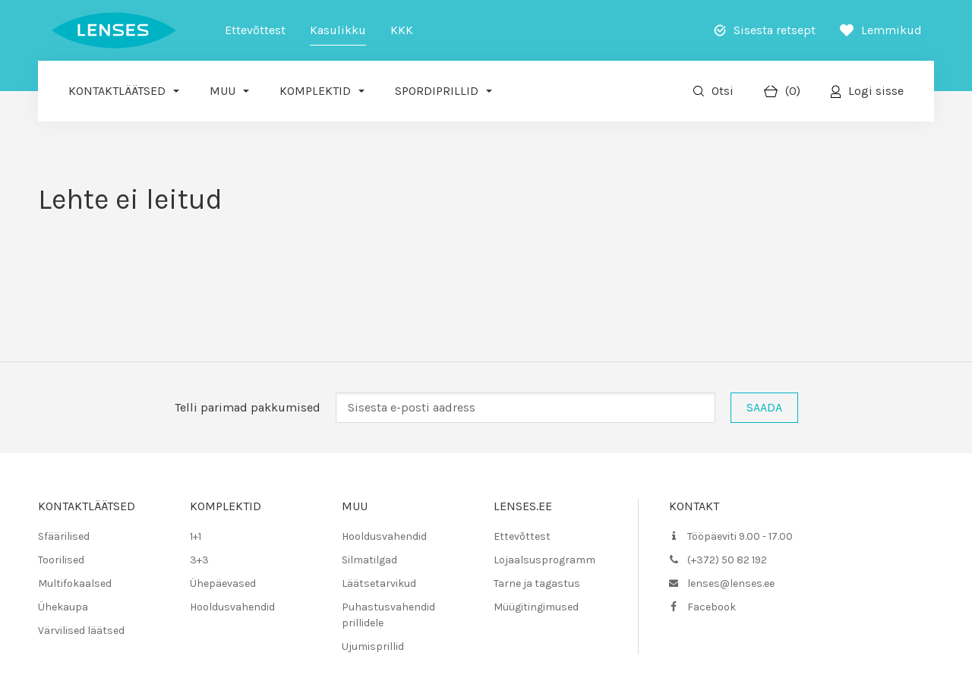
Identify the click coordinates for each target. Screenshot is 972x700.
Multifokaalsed (75, 583)
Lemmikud (891, 30)
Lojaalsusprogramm (544, 559)
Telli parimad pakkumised (247, 407)
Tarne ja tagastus (537, 583)
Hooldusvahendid (232, 607)
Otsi (723, 91)
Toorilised (61, 559)
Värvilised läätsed (81, 630)
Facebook (711, 607)
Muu (222, 91)
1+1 (195, 536)
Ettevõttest (255, 30)
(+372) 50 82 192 (727, 559)
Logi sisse (876, 91)
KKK (401, 30)
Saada (764, 407)
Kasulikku (338, 30)
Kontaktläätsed (117, 91)
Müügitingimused (536, 607)
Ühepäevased (223, 583)
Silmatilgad (369, 559)
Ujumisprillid (373, 646)
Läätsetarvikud (379, 583)
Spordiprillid (436, 91)
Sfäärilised (64, 536)
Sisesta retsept (775, 30)
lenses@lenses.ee (731, 583)
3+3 (199, 559)
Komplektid (315, 91)
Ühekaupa (63, 607)
